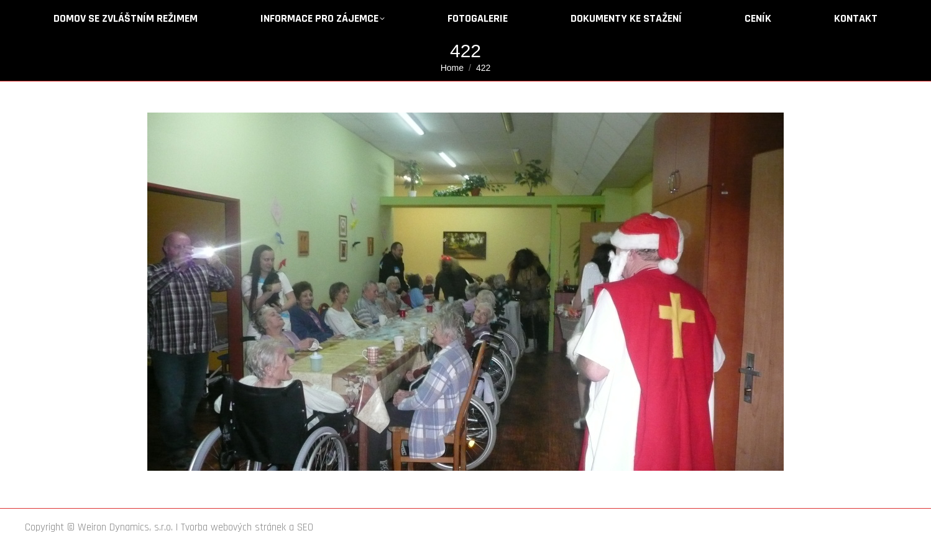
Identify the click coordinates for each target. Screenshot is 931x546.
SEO (305, 527)
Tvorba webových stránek (233, 527)
